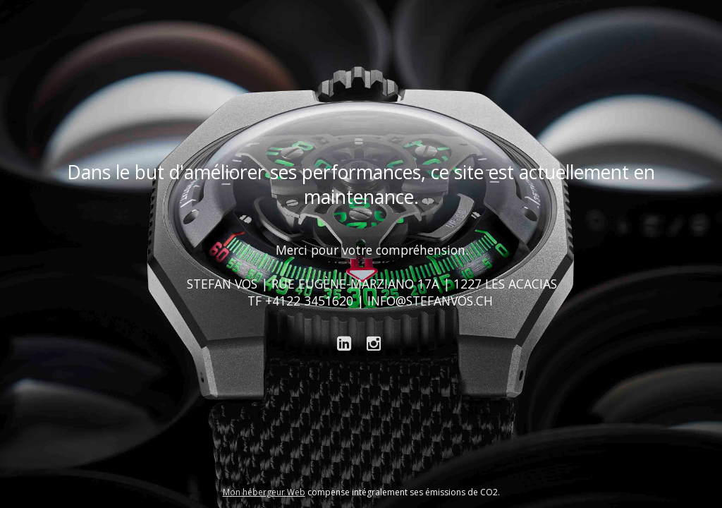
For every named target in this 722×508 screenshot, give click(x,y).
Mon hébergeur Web (264, 492)
